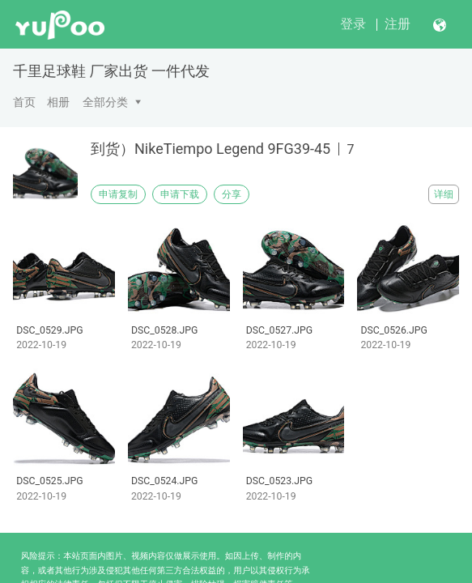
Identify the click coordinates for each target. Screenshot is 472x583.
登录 (353, 24)
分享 (231, 194)
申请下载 (179, 194)
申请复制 (118, 194)
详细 (443, 194)
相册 (58, 102)
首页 (24, 102)
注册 (397, 24)
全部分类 (105, 102)
